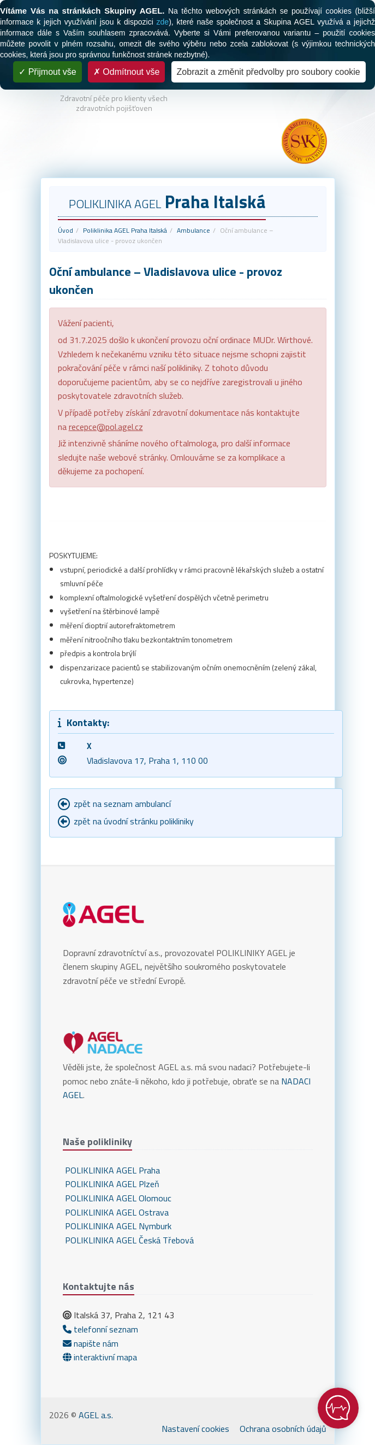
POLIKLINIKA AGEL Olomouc (117, 1198)
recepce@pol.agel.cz (106, 426)
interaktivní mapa (100, 1357)
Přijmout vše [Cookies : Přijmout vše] (47, 71)
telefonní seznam (100, 1329)
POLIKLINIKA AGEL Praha (111, 1170)
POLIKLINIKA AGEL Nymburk (117, 1225)
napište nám (90, 1343)
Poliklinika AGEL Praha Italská (125, 230)
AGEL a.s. (96, 1415)
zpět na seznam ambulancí (122, 803)
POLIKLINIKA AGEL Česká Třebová (128, 1240)
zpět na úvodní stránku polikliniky (134, 821)
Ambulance (193, 230)
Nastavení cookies (195, 1428)
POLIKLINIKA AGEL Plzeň (111, 1183)
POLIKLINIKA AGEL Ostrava (116, 1212)
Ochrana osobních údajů (283, 1428)
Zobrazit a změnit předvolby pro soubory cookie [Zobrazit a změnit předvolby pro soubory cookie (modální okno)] (268, 71)
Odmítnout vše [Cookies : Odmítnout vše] (126, 71)
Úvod (65, 230)
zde (163, 21)
